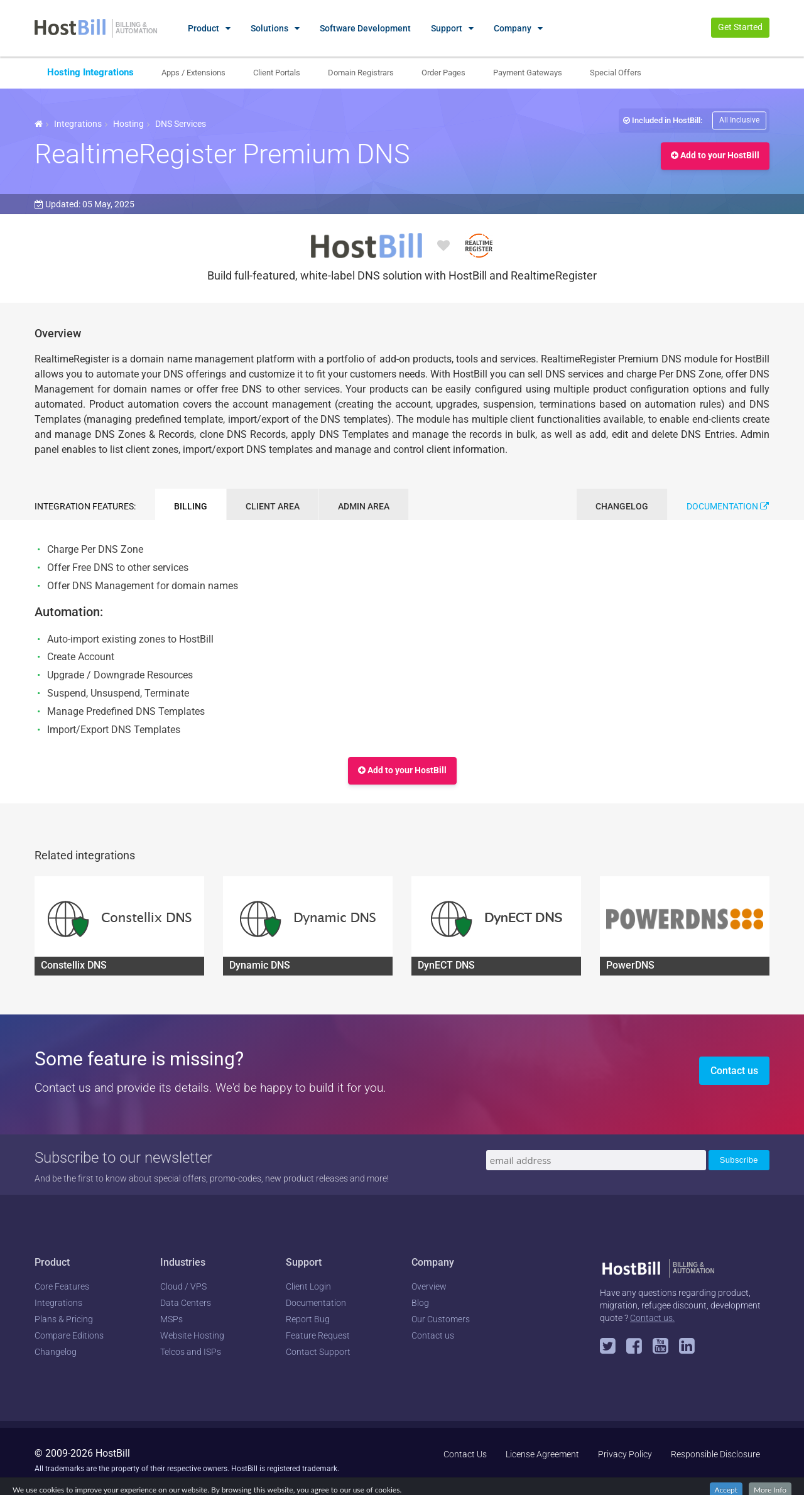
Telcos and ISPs (190, 1352)
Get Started (740, 27)
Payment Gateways (527, 72)
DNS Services (180, 124)
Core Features (62, 1286)
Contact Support (318, 1352)
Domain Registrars (361, 72)
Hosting (128, 124)
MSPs (171, 1319)
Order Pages (443, 72)
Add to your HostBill (715, 156)
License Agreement (542, 1454)
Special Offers (615, 72)
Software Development (365, 28)
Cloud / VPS (183, 1286)
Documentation (728, 506)
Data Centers (185, 1303)
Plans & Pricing (64, 1319)
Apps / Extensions (193, 72)
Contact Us (465, 1454)
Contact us (734, 1071)
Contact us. (652, 1318)
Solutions (269, 28)
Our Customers (440, 1319)
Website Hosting (192, 1335)
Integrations (78, 124)
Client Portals (276, 72)
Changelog (56, 1352)
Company (512, 28)
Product (203, 28)
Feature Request (318, 1335)
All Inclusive (739, 120)
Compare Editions (69, 1335)
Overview (429, 1286)
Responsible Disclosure (715, 1454)
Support (446, 28)
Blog (420, 1303)
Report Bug (308, 1319)
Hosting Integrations (90, 72)
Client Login (308, 1286)
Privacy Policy (625, 1454)
